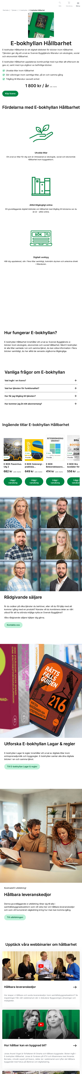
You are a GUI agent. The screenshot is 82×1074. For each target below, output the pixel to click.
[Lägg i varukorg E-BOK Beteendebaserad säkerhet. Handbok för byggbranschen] (55, 481)
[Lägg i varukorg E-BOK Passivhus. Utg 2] (13, 481)
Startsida (6, 10)
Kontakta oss (13, 625)
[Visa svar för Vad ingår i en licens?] (41, 380)
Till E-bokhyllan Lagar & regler (22, 766)
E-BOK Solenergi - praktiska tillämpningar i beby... (34, 465)
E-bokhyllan (23, 10)
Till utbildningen (15, 917)
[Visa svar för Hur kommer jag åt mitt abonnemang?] (41, 404)
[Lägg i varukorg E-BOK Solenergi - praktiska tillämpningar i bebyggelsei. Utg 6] (34, 481)
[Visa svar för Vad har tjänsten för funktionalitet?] (41, 388)
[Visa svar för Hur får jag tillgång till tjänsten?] (41, 396)
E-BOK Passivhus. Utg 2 (13, 465)
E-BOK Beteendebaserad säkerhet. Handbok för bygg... (55, 465)
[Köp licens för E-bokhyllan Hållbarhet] (10, 94)
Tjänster (14, 10)
